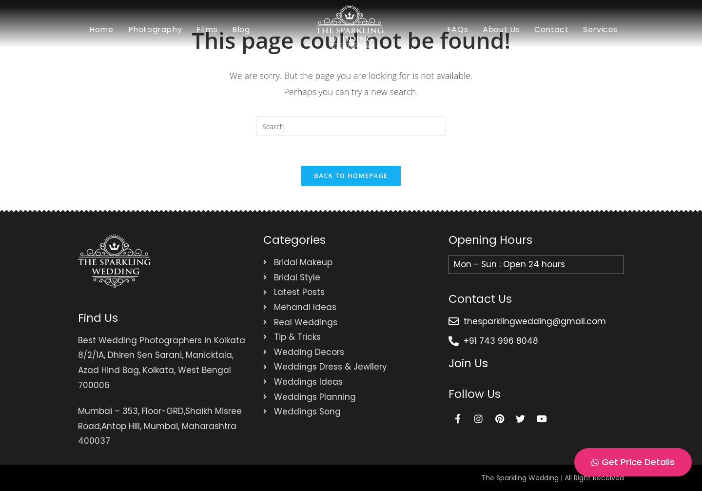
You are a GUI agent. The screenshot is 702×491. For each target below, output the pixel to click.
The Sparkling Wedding (520, 478)
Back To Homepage (351, 175)
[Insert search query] (351, 126)
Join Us (468, 363)
